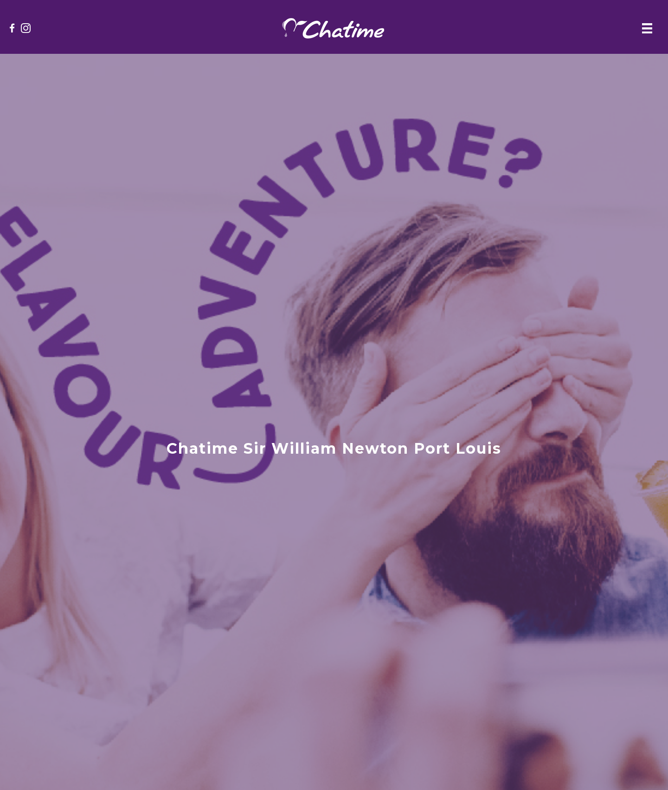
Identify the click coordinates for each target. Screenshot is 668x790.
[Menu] (647, 28)
